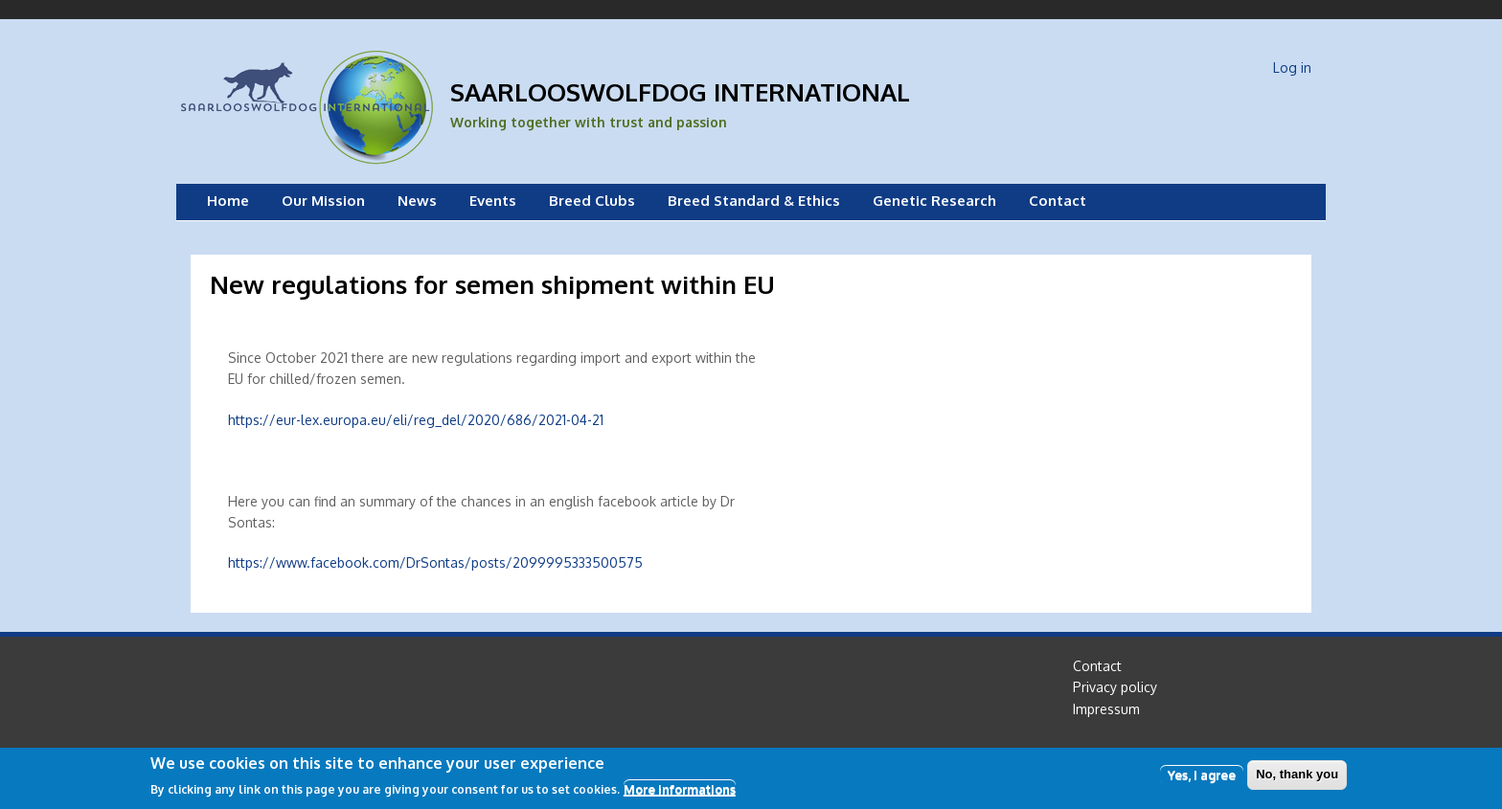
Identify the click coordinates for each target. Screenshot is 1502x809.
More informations (680, 793)
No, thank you (1297, 778)
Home (228, 200)
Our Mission (323, 200)
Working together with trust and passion (588, 122)
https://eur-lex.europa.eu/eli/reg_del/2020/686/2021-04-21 (415, 420)
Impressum (1106, 709)
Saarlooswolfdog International (680, 91)
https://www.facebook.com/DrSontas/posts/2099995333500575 (435, 562)
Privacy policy (1115, 687)
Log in (1292, 67)
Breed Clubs (592, 200)
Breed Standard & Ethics (754, 200)
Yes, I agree (1202, 778)
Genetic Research (934, 200)
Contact (1057, 200)
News (417, 200)
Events (492, 200)
